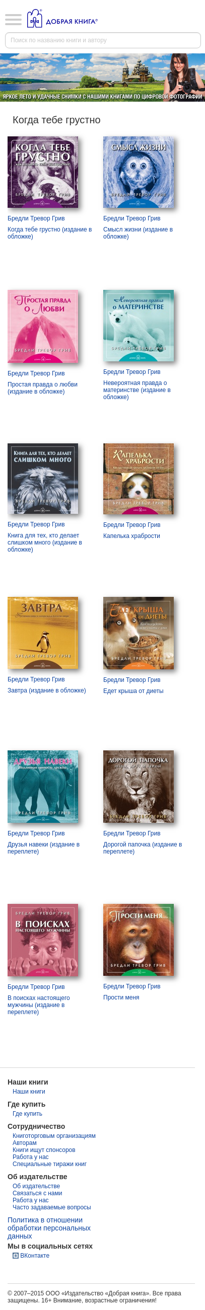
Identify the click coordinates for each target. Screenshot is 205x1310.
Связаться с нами (37, 1193)
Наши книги (29, 1091)
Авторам (25, 1142)
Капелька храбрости (131, 536)
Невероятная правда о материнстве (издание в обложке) (137, 390)
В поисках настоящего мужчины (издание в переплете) (39, 1005)
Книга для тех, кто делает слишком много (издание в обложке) (45, 542)
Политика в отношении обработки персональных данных (49, 1228)
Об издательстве (36, 1186)
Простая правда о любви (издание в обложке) (43, 388)
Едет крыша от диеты (133, 691)
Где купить (27, 1113)
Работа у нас (31, 1157)
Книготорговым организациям (54, 1135)
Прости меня (121, 997)
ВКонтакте (34, 1255)
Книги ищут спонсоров (44, 1149)
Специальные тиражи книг (50, 1164)
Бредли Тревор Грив (36, 218)
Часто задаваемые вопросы (52, 1207)
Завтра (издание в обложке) (47, 690)
